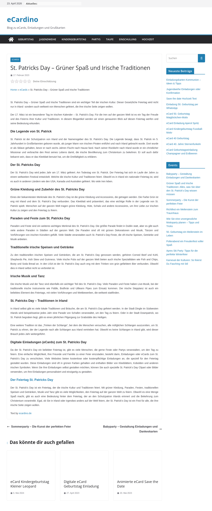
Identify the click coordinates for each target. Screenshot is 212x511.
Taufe (109, 39)
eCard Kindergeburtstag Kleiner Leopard (29, 484)
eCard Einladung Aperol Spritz (182, 123)
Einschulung (127, 39)
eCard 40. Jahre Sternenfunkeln (183, 144)
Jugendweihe (47, 39)
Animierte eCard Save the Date (137, 484)
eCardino (22, 19)
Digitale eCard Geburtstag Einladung (81, 484)
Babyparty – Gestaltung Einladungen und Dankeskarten (132, 429)
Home (13, 89)
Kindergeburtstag (74, 39)
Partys (96, 39)
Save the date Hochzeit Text (181, 98)
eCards (15, 60)
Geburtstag (26, 39)
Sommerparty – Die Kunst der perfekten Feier (39, 426)
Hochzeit (148, 39)
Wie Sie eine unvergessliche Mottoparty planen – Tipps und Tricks (182, 222)
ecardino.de (25, 413)
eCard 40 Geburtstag (177, 138)
